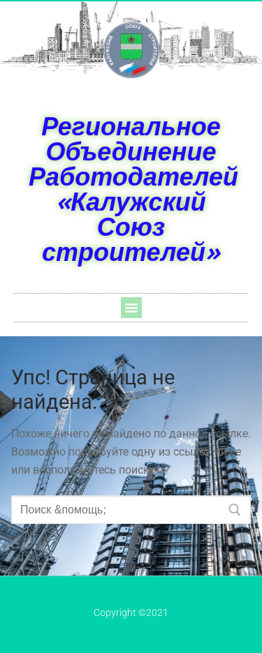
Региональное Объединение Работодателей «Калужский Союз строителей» (133, 189)
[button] (131, 308)
